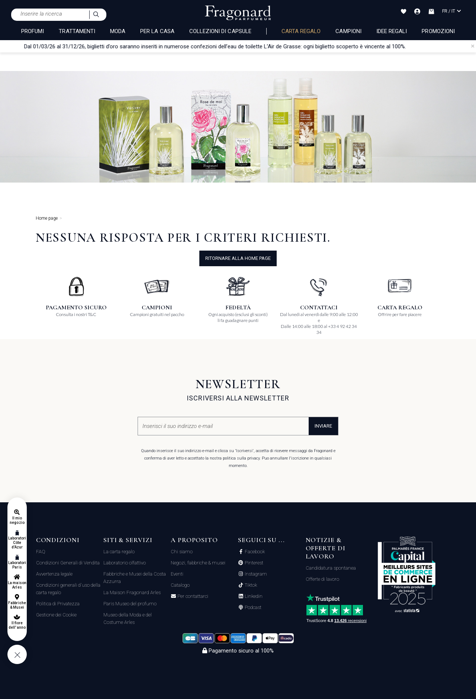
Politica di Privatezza (58, 603)
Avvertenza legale (54, 574)
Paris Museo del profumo (130, 603)
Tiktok (250, 585)
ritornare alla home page (238, 258)
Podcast (252, 607)
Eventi (177, 574)
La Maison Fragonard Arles (132, 592)
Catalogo (180, 585)
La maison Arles (17, 585)
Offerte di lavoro (322, 579)
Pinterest (253, 563)
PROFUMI (32, 31)
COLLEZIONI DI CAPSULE (220, 31)
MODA (117, 31)
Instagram (255, 574)
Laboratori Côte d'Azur (17, 542)
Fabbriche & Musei (17, 605)
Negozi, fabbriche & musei (198, 563)
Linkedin (253, 596)
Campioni (348, 31)
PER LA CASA (157, 31)
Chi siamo (182, 551)
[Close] (472, 46)
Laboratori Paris (17, 565)
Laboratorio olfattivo (124, 563)
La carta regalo (119, 551)
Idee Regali (391, 31)
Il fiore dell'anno (17, 625)
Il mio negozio (17, 520)
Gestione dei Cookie (56, 615)
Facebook (254, 552)
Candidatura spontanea (331, 568)
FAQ (40, 551)
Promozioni (438, 31)
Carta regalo (301, 31)
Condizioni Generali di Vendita (68, 563)
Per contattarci (192, 596)
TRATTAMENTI (77, 31)
